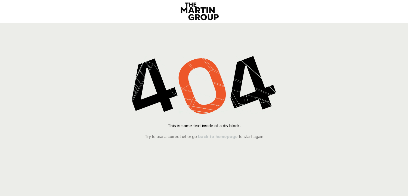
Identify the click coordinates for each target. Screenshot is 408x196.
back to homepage (217, 136)
